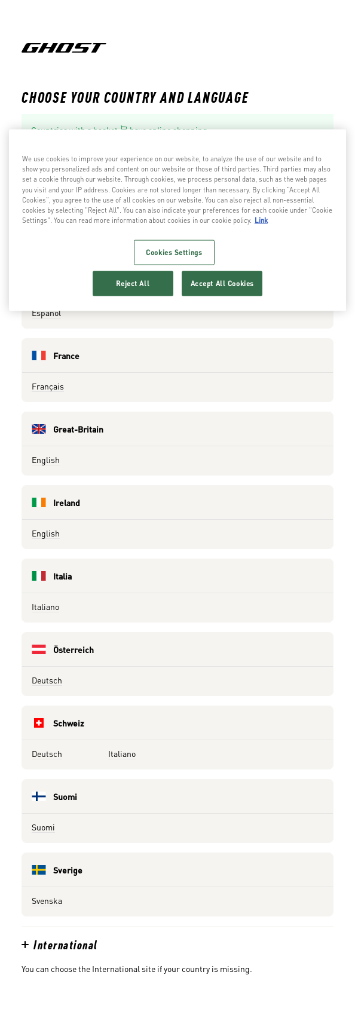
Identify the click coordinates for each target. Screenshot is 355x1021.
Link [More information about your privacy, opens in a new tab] (261, 219)
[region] (177, 220)
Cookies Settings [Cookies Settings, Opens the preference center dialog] (174, 251)
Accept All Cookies (222, 282)
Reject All (132, 282)
